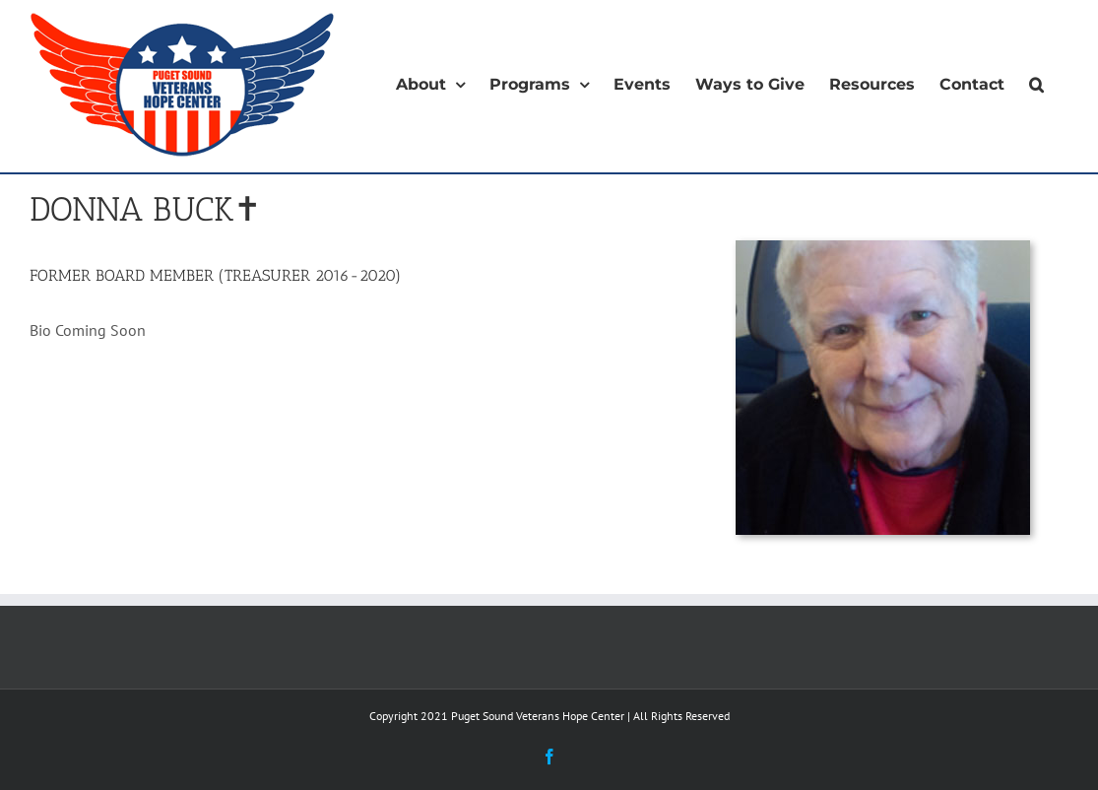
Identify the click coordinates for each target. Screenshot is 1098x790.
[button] (1036, 84)
